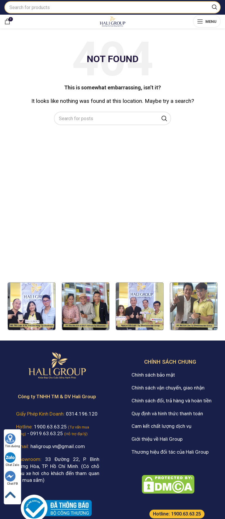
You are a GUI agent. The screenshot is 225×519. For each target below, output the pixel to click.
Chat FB (11, 478)
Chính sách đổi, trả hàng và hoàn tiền (172, 401)
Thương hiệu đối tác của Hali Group (170, 452)
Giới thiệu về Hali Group (157, 439)
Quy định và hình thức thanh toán (167, 413)
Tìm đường (12, 440)
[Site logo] (112, 21)
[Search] (112, 7)
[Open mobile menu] (207, 21)
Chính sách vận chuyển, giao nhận (168, 388)
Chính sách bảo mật (153, 375)
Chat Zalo (12, 459)
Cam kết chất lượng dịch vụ (161, 426)
